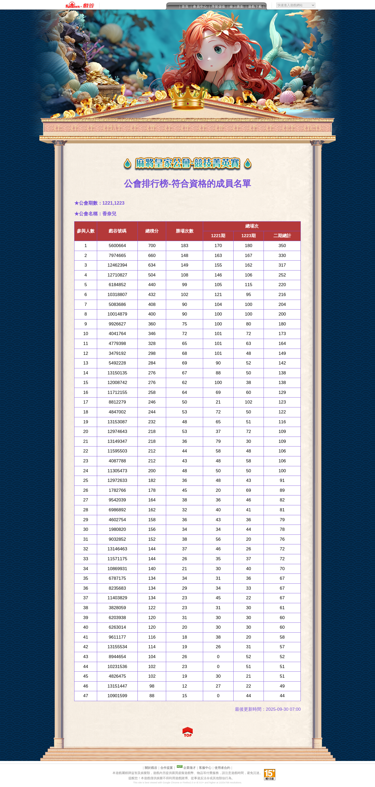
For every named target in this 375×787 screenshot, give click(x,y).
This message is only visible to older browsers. (187, 5)
